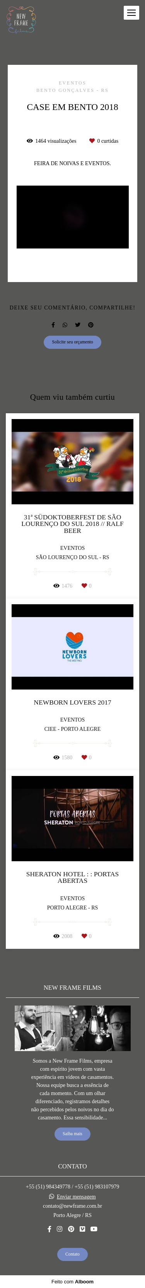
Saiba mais (72, 1133)
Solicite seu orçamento (72, 342)
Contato (72, 1254)
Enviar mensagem (76, 1197)
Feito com (72, 1282)
